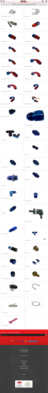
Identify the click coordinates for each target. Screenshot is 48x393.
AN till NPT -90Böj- (5, 198)
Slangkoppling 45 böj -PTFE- (5, 66)
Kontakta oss (24, 361)
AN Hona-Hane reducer (5, 116)
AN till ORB (3, 185)
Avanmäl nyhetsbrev (24, 355)
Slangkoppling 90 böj (28, 66)
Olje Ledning (27, 291)
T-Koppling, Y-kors (28, 240)
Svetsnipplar (27, 252)
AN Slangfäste (27, 266)
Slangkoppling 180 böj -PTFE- (6, 103)
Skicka (46, 334)
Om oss (24, 374)
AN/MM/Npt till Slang (28, 103)
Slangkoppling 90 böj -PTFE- (5, 78)
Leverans (24, 364)
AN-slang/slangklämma (6, 278)
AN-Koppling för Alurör (28, 28)
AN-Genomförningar (5, 233)
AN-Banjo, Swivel (4, 293)
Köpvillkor (24, 363)
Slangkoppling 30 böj (4, 53)
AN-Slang (2, 28)
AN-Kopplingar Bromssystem (6, 16)
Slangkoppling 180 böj (28, 91)
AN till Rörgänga (27, 167)
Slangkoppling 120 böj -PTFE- (6, 91)
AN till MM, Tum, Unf (5, 167)
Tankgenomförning (28, 221)
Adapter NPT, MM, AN (28, 200)
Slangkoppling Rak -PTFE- (29, 41)
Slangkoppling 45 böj (28, 53)
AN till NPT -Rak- (27, 179)
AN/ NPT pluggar (4, 266)
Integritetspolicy (24, 368)
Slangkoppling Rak (4, 41)
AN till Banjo (27, 278)
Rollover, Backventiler (5, 253)
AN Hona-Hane (3, 140)
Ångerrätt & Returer (24, 366)
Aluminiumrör (27, 16)
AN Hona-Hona (26, 154)
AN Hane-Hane (27, 137)
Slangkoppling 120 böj (28, 78)
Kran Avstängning (5, 312)
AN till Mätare (4, 213)
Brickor (26, 310)
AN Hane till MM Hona (28, 125)
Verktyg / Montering (5, 325)
